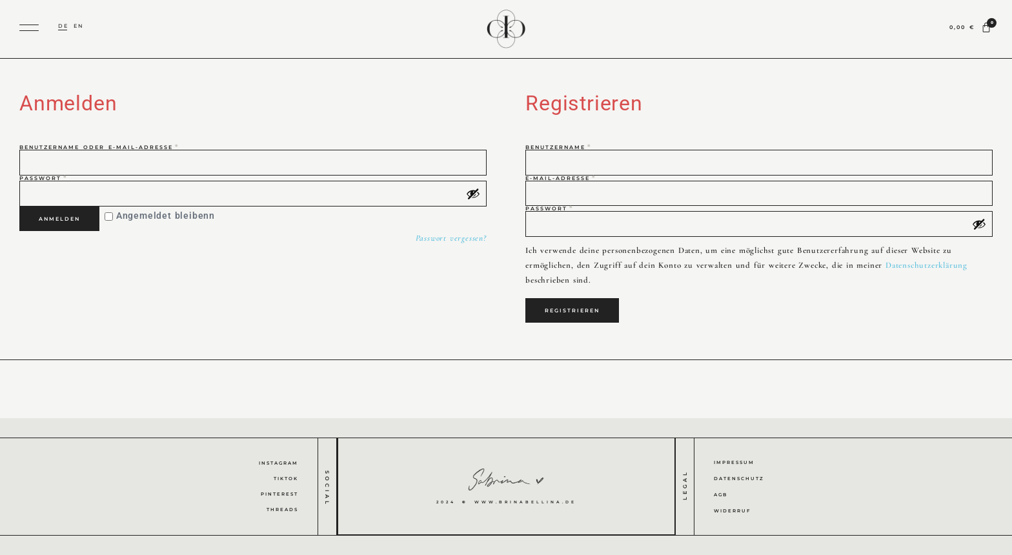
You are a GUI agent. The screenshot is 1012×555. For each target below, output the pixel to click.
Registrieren (572, 310)
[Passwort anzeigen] (473, 194)
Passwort (72, 178)
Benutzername (587, 147)
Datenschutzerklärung (926, 265)
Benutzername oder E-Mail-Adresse (127, 147)
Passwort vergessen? (451, 238)
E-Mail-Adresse (589, 178)
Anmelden (59, 219)
